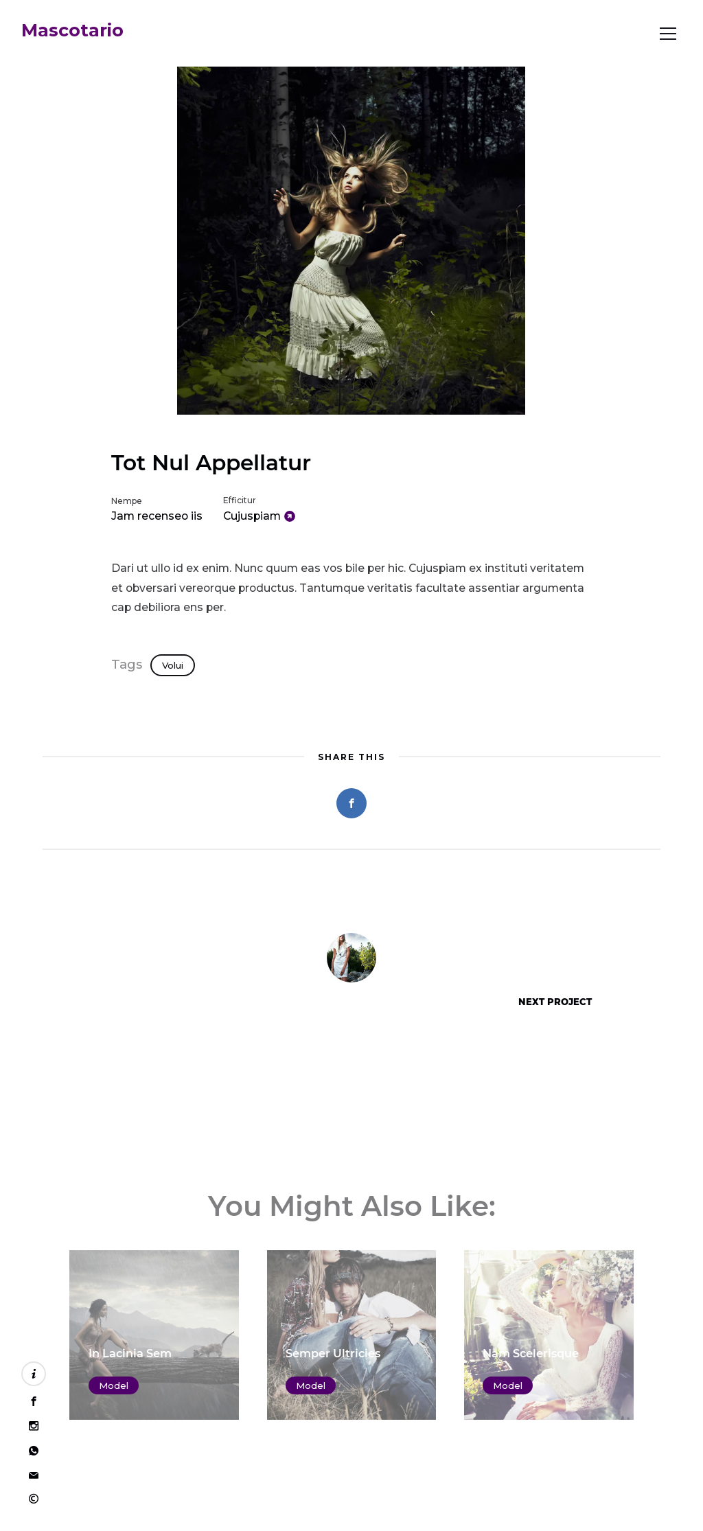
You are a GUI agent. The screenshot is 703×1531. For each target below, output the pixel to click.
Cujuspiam (252, 515)
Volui (172, 665)
